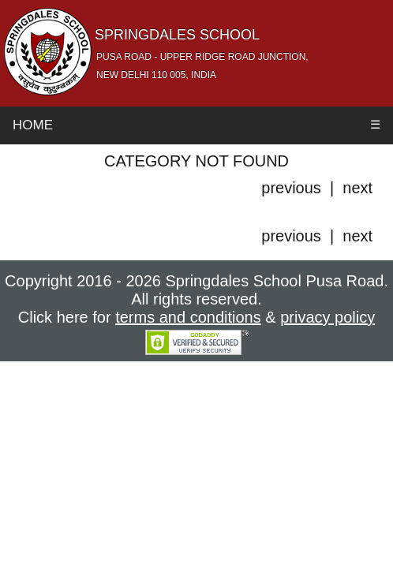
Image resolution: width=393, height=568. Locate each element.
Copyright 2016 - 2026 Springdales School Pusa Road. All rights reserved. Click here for (196, 299)
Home (33, 125)
